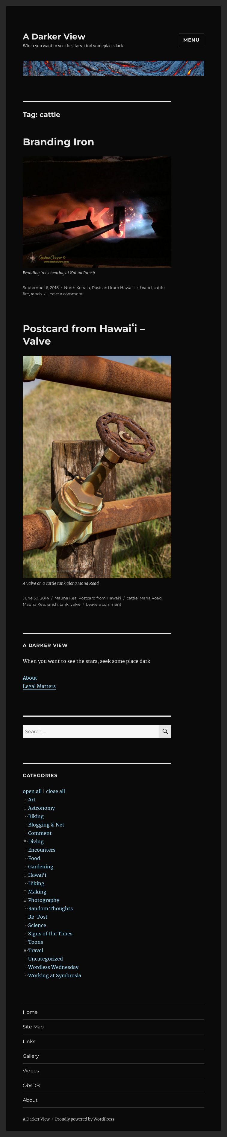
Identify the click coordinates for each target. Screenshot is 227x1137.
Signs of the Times (50, 934)
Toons (35, 942)
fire (26, 293)
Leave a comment (65, 293)
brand (146, 287)
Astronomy (41, 808)
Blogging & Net (46, 825)
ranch (36, 293)
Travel (35, 950)
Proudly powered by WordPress (84, 1119)
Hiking (36, 883)
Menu (191, 40)
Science (37, 925)
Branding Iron (58, 142)
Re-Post (38, 917)
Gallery (31, 1056)
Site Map (33, 1027)
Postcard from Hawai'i (113, 287)
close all (55, 791)
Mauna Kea (66, 598)
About (30, 678)
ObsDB (31, 1085)
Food (34, 858)
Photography (43, 900)
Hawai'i (37, 875)
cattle (159, 287)
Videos (31, 1071)
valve (75, 604)
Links (29, 1041)
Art (32, 800)
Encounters (41, 850)
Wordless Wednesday (53, 967)
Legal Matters (39, 686)
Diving (36, 841)
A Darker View (54, 36)
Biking (36, 816)
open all (32, 791)
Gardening (40, 867)
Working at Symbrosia (54, 975)
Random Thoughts (50, 908)
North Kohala (77, 287)
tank (64, 604)
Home (30, 1012)
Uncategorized (45, 959)
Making (37, 892)
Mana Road (151, 598)
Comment (40, 833)
